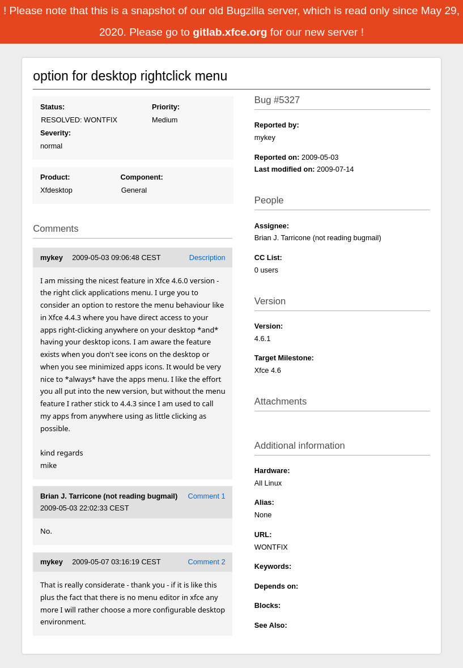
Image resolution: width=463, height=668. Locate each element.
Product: (55, 177)
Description (207, 257)
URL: (263, 534)
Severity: (55, 133)
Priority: (166, 107)
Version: (268, 326)
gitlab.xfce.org (231, 32)
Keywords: (272, 566)
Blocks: (267, 605)
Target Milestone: (284, 358)
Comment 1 (207, 496)
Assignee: (271, 226)
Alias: (264, 502)
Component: (141, 177)
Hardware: (272, 470)
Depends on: (276, 586)
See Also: (270, 625)
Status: (52, 107)
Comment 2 (207, 562)
